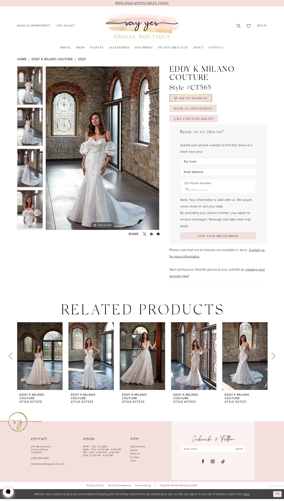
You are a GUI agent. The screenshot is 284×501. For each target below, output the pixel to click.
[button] (262, 26)
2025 (82, 59)
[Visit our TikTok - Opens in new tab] (223, 464)
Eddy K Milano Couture (52, 59)
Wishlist (135, 455)
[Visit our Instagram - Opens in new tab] (213, 463)
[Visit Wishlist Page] (249, 26)
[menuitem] (33, 26)
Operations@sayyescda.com (48, 466)
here (246, 496)
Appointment (138, 448)
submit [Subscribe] (239, 451)
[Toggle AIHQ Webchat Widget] (8, 491)
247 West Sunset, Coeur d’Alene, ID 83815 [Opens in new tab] (41, 451)
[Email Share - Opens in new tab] (158, 234)
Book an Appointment (193, 110)
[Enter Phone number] (216, 190)
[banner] (142, 26)
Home (22, 59)
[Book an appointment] (33, 26)
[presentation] (40, 358)
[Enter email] (213, 451)
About (133, 452)
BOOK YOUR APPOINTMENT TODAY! (142, 3)
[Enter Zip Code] (218, 163)
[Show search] (239, 26)
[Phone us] (65, 26)
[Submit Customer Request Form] (218, 237)
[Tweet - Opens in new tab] (144, 234)
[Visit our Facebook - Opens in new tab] (203, 464)
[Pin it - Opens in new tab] (151, 234)
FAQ (133, 462)
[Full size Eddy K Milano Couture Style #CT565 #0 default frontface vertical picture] (102, 148)
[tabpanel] (30, 87)
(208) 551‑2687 (40, 460)
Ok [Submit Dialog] (277, 496)
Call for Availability (194, 120)
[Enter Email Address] (218, 174)
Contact (134, 459)
